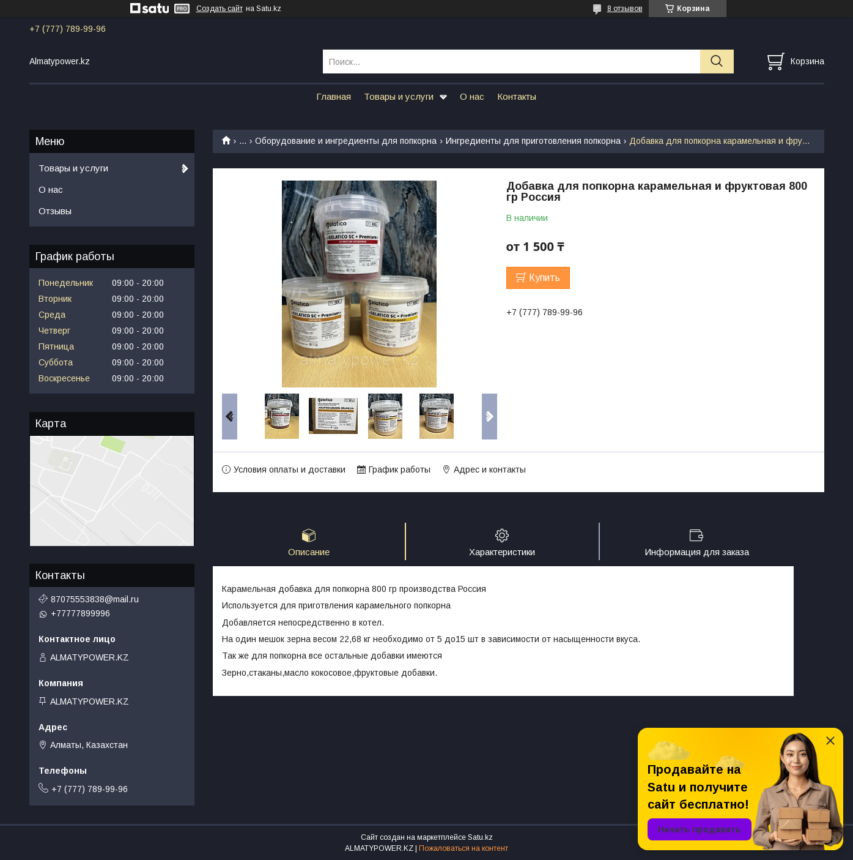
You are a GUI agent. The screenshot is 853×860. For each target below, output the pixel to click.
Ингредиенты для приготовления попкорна (533, 141)
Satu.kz (480, 837)
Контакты (516, 96)
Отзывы (55, 211)
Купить (544, 277)
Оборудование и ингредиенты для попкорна (346, 141)
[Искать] (717, 61)
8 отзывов (625, 8)
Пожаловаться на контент (463, 848)
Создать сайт (219, 8)
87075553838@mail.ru (95, 599)
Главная (333, 96)
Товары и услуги (399, 96)
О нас (472, 96)
